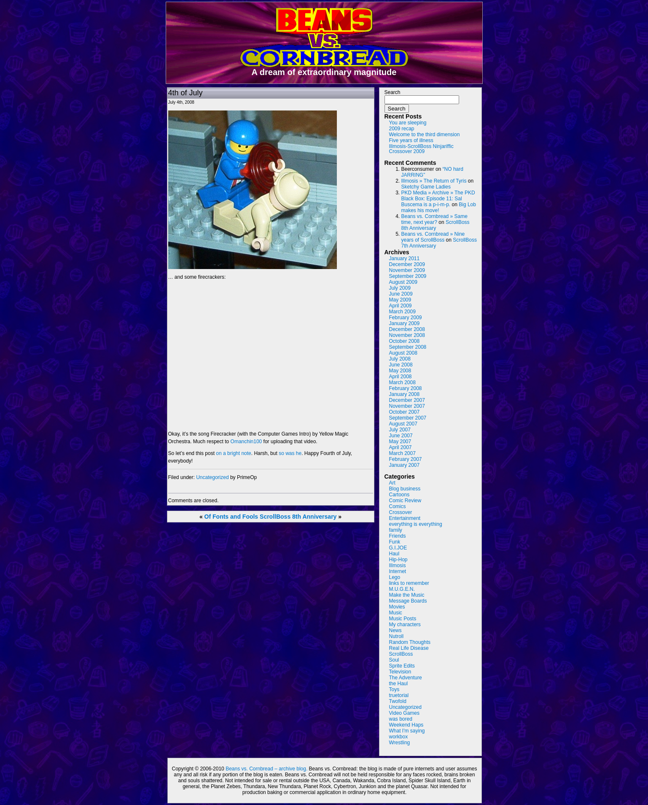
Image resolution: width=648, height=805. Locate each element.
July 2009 (400, 288)
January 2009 (404, 323)
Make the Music (407, 595)
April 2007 (400, 447)
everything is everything (415, 524)
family (395, 530)
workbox (398, 737)
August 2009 (403, 282)
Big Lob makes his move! (438, 207)
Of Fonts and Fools (231, 516)
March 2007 (402, 453)
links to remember (409, 583)
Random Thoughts (410, 642)
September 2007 (408, 418)
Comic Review (405, 500)
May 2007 (400, 441)
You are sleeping (408, 123)
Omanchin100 (246, 441)
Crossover (400, 512)
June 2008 (401, 365)
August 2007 (403, 424)
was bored (400, 719)
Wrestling (399, 743)
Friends (397, 536)
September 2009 (408, 276)
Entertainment (405, 518)
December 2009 (407, 264)
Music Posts (403, 619)
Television (400, 672)
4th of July (185, 93)
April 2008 (400, 377)
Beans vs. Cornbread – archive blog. (266, 769)
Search (392, 92)
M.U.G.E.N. (402, 589)
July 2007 (400, 430)
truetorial (399, 695)
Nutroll (396, 636)
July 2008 (400, 359)
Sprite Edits (402, 666)
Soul (394, 660)
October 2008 (404, 341)
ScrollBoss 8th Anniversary (298, 516)
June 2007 (401, 436)
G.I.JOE (398, 548)
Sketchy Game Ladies (426, 187)
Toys (394, 689)
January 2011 (404, 258)
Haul (394, 554)
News (395, 630)
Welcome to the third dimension (424, 134)
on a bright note (233, 453)
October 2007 (404, 412)
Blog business (405, 489)
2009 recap (401, 129)
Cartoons (399, 495)
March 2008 (402, 382)
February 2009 (405, 317)
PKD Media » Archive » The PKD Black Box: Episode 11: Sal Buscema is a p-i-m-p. (438, 198)
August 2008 (403, 353)
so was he (290, 453)
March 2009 (402, 312)
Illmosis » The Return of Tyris (434, 181)
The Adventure (405, 678)
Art (392, 483)
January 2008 (404, 394)
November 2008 (407, 335)
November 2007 (407, 406)
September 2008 (408, 347)
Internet (397, 571)
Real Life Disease (409, 648)
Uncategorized (212, 477)
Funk (395, 542)
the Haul (398, 684)
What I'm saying (407, 731)
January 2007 (404, 465)
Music (395, 613)
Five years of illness (411, 140)
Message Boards (408, 601)
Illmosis (397, 565)
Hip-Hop (398, 560)
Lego (395, 577)
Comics (397, 506)
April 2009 (400, 306)
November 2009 (407, 270)
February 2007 (405, 459)
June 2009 (401, 294)
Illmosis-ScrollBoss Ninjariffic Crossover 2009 (421, 148)
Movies (397, 607)
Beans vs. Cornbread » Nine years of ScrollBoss (433, 237)
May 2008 (400, 371)
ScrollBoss (401, 654)
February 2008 (405, 388)
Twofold (397, 701)
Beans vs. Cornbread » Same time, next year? (434, 219)
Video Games (404, 713)
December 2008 (407, 329)
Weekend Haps (406, 725)
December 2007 (407, 400)
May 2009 (400, 300)
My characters (405, 624)
